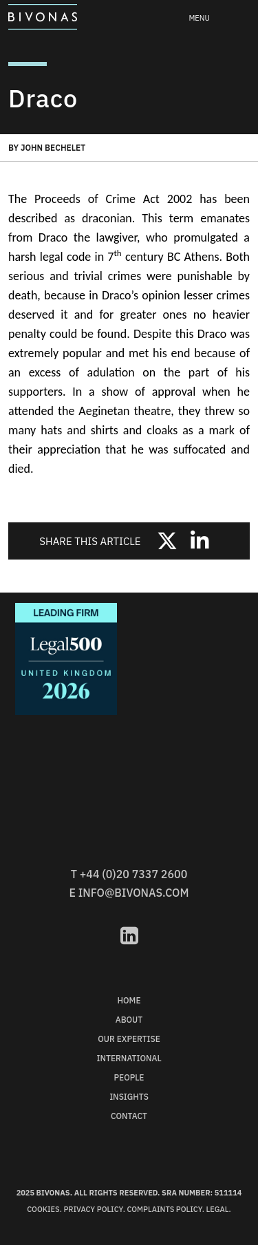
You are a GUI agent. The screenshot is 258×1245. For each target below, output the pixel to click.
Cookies (43, 1209)
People (129, 1077)
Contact (129, 1116)
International (128, 1058)
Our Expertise (129, 1039)
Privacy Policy (92, 1209)
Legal (217, 1209)
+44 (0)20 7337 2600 (133, 874)
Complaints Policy (164, 1209)
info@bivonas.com (133, 893)
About (129, 1019)
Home (129, 1000)
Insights (129, 1097)
